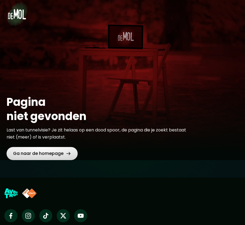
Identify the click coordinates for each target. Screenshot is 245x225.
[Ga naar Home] (17, 11)
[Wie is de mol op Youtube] (80, 215)
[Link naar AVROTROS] (11, 193)
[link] (42, 153)
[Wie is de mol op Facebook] (10, 215)
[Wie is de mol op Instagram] (28, 215)
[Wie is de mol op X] (63, 215)
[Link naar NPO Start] (29, 193)
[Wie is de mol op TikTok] (45, 215)
